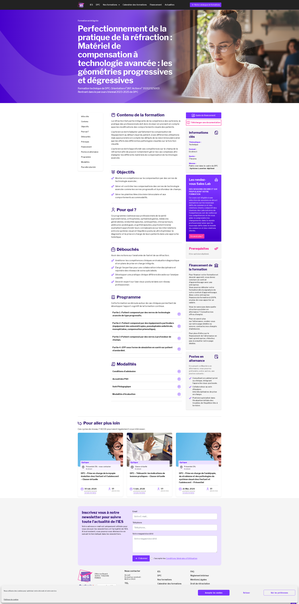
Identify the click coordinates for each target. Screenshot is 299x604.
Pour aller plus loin (88, 167)
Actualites (169, 5)
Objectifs (85, 126)
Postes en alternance (89, 152)
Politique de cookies (11, 599)
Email (135, 511)
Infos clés (85, 116)
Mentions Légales (198, 579)
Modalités (85, 162)
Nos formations (111, 5)
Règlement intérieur (199, 575)
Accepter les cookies (214, 592)
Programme (86, 157)
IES (91, 5)
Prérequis (85, 142)
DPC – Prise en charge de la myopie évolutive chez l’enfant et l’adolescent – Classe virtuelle (100, 476)
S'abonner (141, 558)
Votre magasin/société (143, 534)
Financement (156, 5)
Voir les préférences (279, 592)
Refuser (246, 592)
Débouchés (85, 137)
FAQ (192, 571)
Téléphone (137, 522)
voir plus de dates (90, 493)
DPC (98, 5)
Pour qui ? (85, 132)
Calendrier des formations (135, 5)
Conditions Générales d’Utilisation (181, 558)
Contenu (84, 121)
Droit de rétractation (200, 583)
